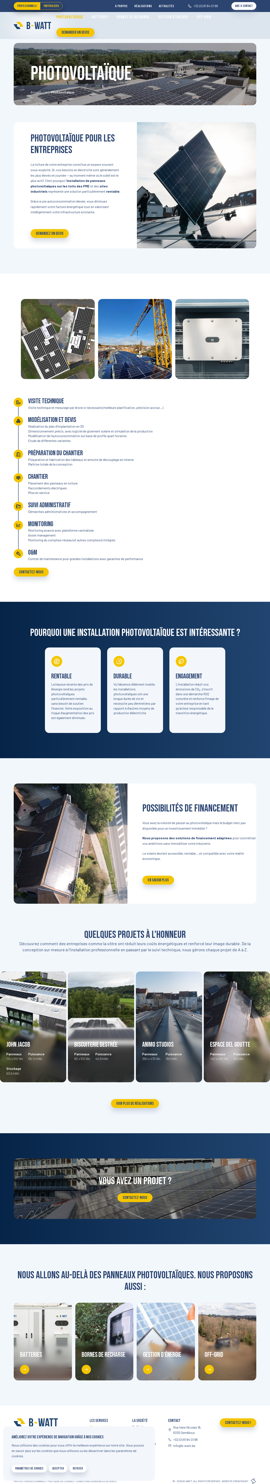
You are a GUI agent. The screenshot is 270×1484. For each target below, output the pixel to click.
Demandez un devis (49, 233)
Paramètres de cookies (29, 1469)
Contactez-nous (31, 572)
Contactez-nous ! (238, 1422)
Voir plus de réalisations (135, 1103)
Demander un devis (75, 32)
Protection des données (30, 1481)
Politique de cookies (61, 1481)
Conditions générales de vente (96, 1481)
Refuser (78, 1469)
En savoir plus (158, 880)
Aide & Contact (244, 6)
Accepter (58, 1469)
